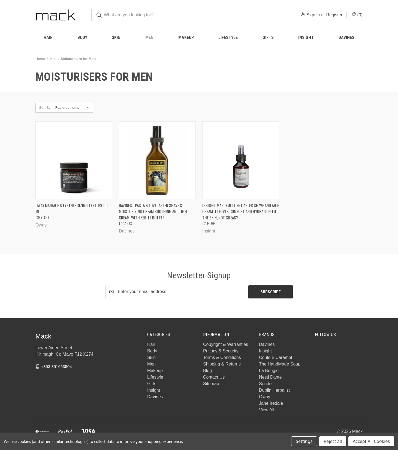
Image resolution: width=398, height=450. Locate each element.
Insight (306, 37)
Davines (346, 37)
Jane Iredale (271, 403)
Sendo (265, 383)
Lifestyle (228, 37)
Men (149, 37)
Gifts (268, 37)
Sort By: (45, 107)
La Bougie (269, 370)
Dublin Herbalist (274, 390)
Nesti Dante (270, 377)
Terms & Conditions (222, 357)
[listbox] (74, 107)
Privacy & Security (221, 350)
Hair (48, 37)
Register (334, 15)
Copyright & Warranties (225, 344)
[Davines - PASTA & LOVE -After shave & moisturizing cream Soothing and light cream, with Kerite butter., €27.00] (157, 160)
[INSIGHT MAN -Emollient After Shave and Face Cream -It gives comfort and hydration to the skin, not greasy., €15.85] (240, 160)
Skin (116, 37)
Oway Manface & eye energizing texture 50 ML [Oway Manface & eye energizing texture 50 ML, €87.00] (71, 208)
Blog (207, 370)
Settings (304, 441)
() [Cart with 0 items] (357, 14)
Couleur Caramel (275, 357)
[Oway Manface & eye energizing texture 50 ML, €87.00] (74, 160)
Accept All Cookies (371, 441)
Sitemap (211, 383)
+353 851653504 (56, 366)
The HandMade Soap (279, 363)
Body (82, 37)
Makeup (186, 37)
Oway (264, 396)
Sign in (313, 15)
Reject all (333, 441)
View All (266, 409)
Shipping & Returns (222, 363)
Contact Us (214, 377)
